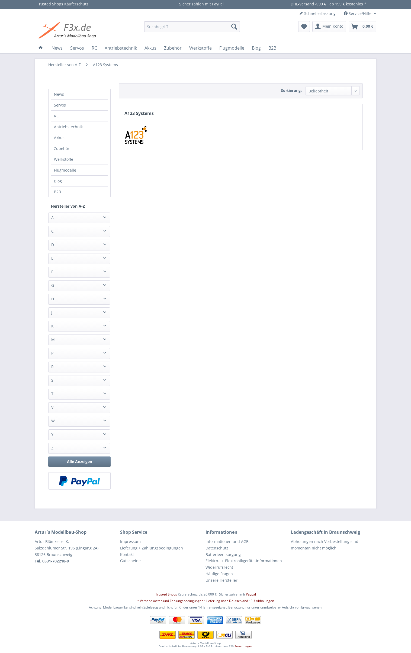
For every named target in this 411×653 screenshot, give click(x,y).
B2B (57, 191)
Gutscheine (130, 560)
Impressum (130, 541)
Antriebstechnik (68, 126)
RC (56, 115)
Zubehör (61, 148)
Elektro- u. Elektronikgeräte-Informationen (244, 560)
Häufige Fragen (219, 573)
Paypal (251, 594)
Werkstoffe (63, 159)
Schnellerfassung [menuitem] (317, 13)
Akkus (59, 137)
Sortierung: (291, 90)
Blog (58, 181)
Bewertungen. (243, 646)
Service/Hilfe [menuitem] (358, 13)
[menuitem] (192, 26)
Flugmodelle (65, 170)
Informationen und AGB (227, 541)
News (59, 94)
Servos (60, 105)
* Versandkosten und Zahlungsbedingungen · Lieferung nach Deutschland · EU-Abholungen (205, 601)
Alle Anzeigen (79, 461)
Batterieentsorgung (223, 554)
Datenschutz (217, 548)
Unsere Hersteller (221, 580)
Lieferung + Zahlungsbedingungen (151, 548)
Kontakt (127, 554)
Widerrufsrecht (219, 567)
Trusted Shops (166, 594)
